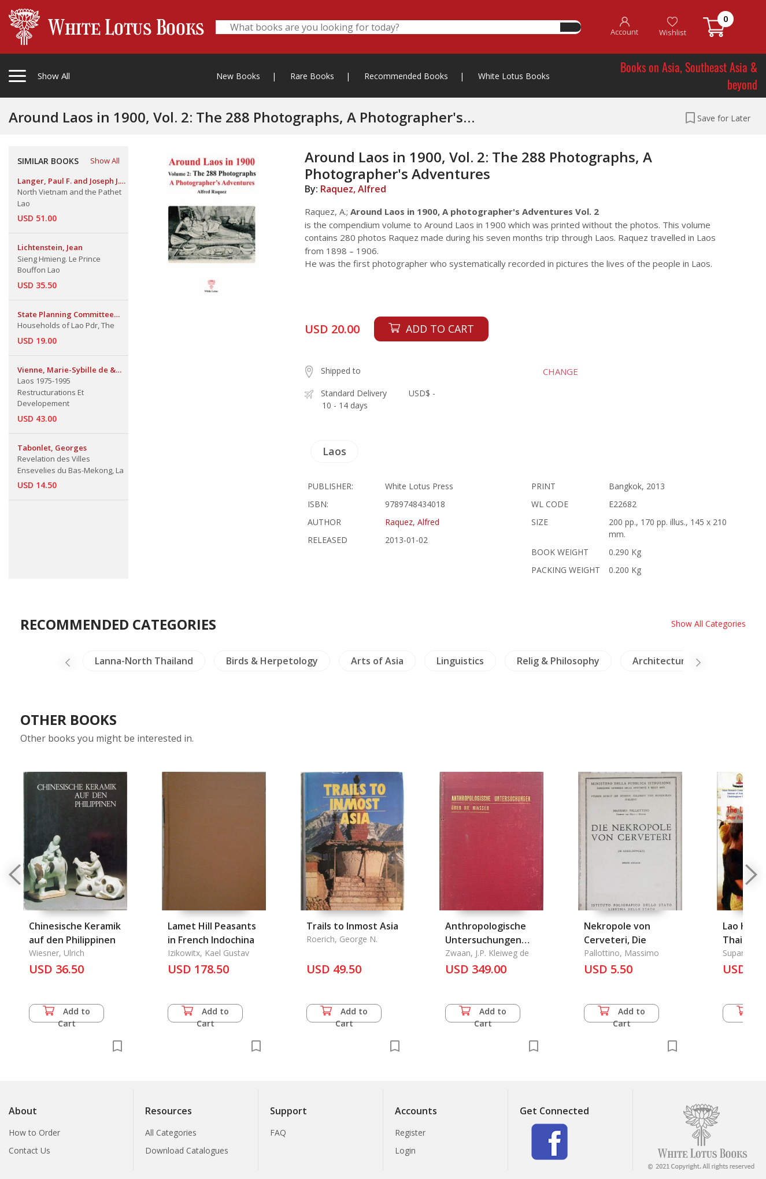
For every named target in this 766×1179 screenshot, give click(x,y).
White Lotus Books (514, 75)
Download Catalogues (186, 1150)
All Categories (171, 1132)
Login (405, 1150)
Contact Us (29, 1150)
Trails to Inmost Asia (352, 926)
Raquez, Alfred (353, 189)
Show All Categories (708, 623)
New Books (238, 75)
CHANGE (559, 371)
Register (410, 1132)
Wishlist (672, 27)
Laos (334, 451)
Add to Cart (66, 1014)
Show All (105, 160)
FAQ (278, 1132)
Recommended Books (406, 75)
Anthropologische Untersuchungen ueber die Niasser (485, 940)
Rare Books (312, 75)
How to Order (34, 1132)
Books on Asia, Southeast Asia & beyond (688, 75)
